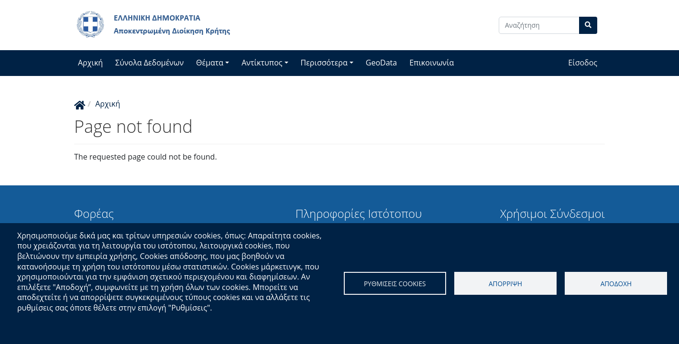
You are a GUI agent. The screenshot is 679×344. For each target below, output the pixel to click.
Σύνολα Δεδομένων (149, 62)
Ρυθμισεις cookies (395, 283)
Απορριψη (505, 283)
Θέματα (209, 62)
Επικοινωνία (431, 62)
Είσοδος (582, 62)
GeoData (381, 62)
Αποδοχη (616, 283)
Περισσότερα (324, 62)
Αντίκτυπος (261, 62)
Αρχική (90, 62)
